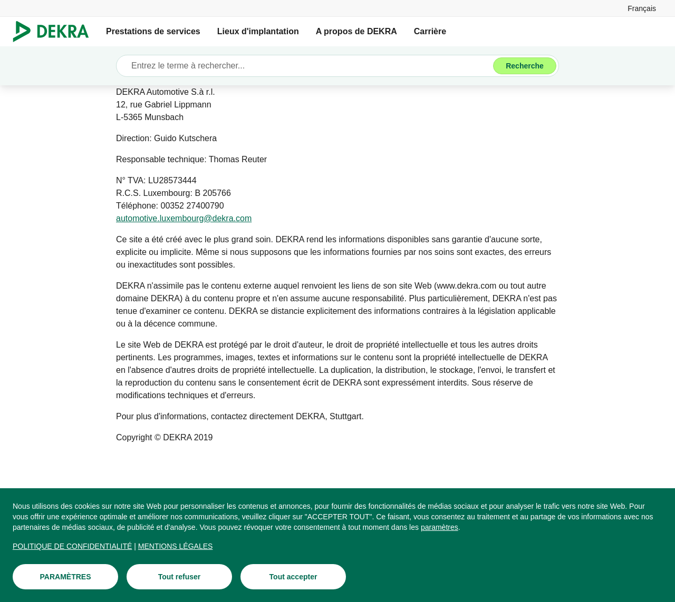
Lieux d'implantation (258, 31)
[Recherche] (524, 65)
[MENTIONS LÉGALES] (175, 546)
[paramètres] (439, 527)
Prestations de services (153, 31)
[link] (641, 8)
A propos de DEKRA (356, 31)
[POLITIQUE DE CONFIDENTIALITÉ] (72, 546)
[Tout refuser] (179, 577)
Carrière (430, 31)
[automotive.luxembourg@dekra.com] (184, 218)
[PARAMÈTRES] (65, 577)
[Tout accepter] (293, 577)
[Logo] (55, 31)
